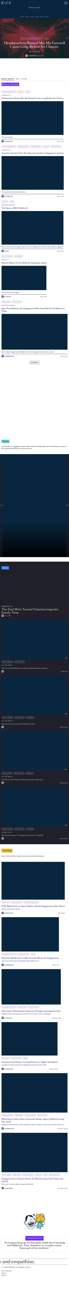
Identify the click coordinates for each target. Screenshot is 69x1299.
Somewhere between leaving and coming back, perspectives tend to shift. (24, 1065)
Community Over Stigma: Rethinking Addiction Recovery (22, 780)
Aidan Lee (9, 1018)
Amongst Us (5, 260)
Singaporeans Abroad (8, 305)
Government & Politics (31, 902)
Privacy (4, 1275)
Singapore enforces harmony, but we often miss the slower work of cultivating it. (26, 1014)
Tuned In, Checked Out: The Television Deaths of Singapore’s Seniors (33, 153)
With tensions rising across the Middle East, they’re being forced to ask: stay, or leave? (28, 352)
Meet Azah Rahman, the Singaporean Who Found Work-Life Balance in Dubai (33, 309)
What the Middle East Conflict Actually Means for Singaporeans (30, 958)
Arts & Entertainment (27, 38)
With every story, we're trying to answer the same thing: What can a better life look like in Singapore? (32, 247)
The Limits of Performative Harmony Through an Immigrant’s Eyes (31, 1011)
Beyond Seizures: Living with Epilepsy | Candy (18, 724)
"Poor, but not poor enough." (10, 292)
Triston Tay (9, 196)
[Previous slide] (2, 38)
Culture (24, 79)
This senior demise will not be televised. (14, 192)
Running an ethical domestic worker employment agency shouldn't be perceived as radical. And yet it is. (33, 1124)
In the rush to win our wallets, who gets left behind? (17, 1184)
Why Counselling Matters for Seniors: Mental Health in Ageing (24, 668)
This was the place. (7, 137)
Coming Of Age (6, 95)
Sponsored (18, 256)
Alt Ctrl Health (7, 665)
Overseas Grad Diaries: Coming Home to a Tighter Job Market (29, 1062)
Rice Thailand (6, 1271)
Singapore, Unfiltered (8, 205)
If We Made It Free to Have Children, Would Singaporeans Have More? (33, 906)
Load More (34, 362)
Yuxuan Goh (9, 1069)
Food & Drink (6, 1174)
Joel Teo (8, 296)
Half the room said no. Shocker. (11, 909)
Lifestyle (39, 38)
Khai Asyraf (9, 913)
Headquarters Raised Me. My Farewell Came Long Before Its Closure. (33, 98)
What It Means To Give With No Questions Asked (24, 263)
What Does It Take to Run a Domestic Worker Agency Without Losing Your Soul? (33, 1120)
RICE (7, 251)
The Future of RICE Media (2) (15, 208)
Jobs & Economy (36, 146)
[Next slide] (67, 38)
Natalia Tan (33, 55)
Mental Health (56, 146)
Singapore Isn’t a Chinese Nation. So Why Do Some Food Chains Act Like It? (32, 1180)
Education (5, 902)
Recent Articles (8, 79)
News (46, 38)
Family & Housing (23, 146)
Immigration (6, 302)
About (4, 1273)
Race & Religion (33, 1007)
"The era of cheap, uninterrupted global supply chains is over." (20, 961)
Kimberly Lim (10, 356)
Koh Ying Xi (9, 1188)
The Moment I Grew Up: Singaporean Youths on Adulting (22, 835)
